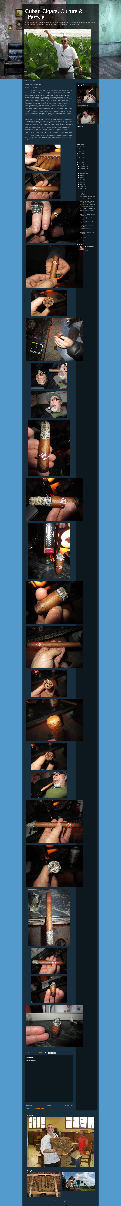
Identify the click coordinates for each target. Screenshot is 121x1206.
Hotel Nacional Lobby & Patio (87, 196)
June (81, 180)
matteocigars (90, 246)
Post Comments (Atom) (38, 1108)
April (81, 184)
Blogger (67, 1201)
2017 (80, 153)
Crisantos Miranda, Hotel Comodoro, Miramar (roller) (87, 229)
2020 (80, 146)
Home (49, 1105)
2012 (80, 164)
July (81, 177)
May (81, 182)
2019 (80, 149)
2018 (80, 151)
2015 (80, 157)
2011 (80, 240)
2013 (80, 162)
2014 (80, 160)
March (82, 186)
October (82, 171)
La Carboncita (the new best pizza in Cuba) (87, 211)
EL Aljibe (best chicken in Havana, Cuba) (86, 193)
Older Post (69, 1105)
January (82, 191)
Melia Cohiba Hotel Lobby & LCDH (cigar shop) (87, 201)
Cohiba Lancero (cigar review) (87, 208)
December (83, 166)
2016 (80, 155)
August (82, 175)
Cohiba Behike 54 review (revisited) (86, 236)
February (82, 188)
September (83, 173)
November (83, 168)
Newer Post (29, 1105)
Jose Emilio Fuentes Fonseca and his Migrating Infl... (87, 205)
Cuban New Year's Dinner (86, 199)
